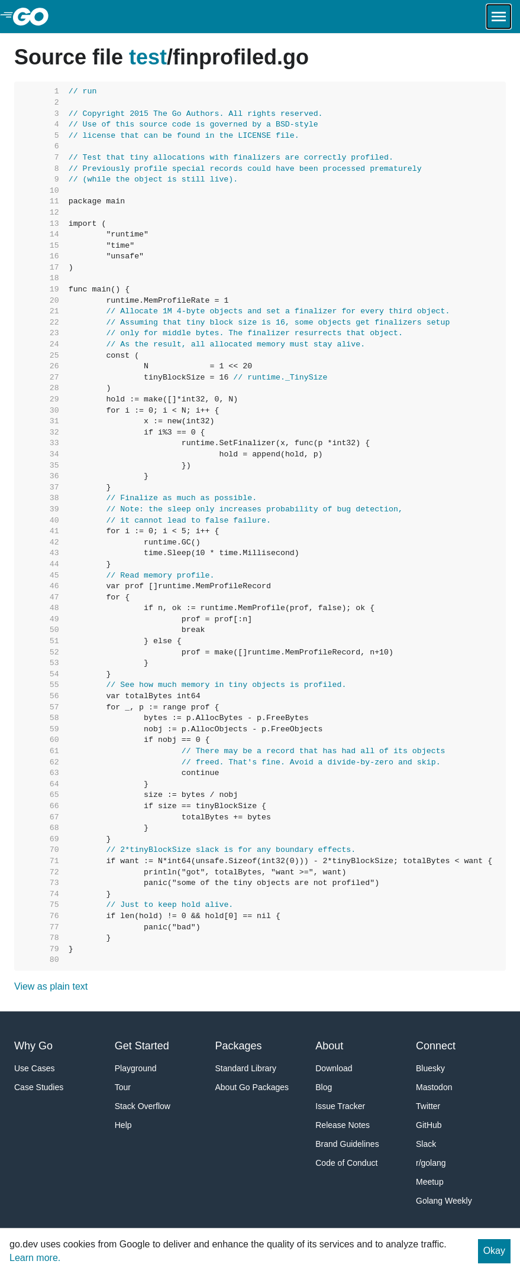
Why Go (33, 1046)
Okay (494, 1251)
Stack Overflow (142, 1106)
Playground (136, 1068)
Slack (426, 1144)
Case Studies (38, 1087)
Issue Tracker (340, 1106)
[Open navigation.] (499, 16)
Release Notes (342, 1125)
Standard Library (246, 1068)
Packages (238, 1046)
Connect (436, 1046)
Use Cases (34, 1068)
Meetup (430, 1182)
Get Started (142, 1046)
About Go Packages (252, 1087)
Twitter (428, 1106)
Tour (123, 1087)
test (148, 57)
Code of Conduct (346, 1163)
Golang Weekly (444, 1200)
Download (333, 1068)
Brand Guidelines (347, 1144)
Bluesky (430, 1068)
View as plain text (51, 986)
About (329, 1046)
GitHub (429, 1125)
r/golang (431, 1163)
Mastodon (434, 1087)
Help (123, 1125)
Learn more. (34, 1258)
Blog (323, 1087)
